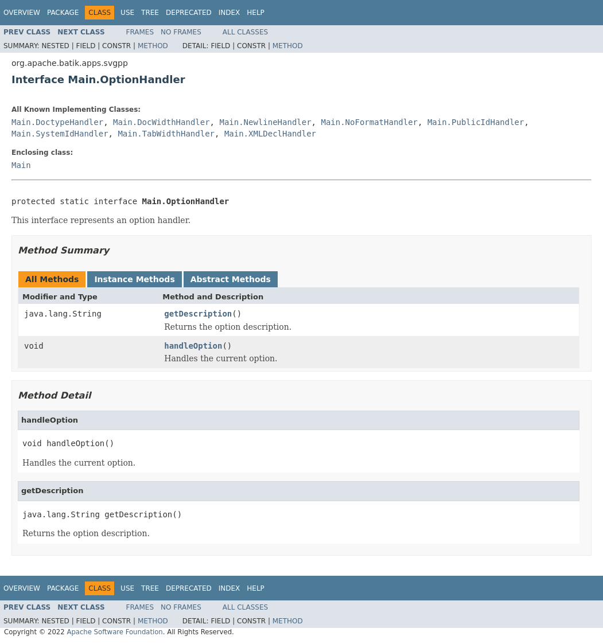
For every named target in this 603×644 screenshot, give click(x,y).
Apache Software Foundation (114, 632)
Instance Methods (134, 279)
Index (229, 13)
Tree (150, 13)
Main (21, 165)
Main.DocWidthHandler (161, 122)
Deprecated (189, 13)
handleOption (193, 345)
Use (127, 13)
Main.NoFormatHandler (369, 122)
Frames (140, 32)
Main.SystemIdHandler (59, 133)
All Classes (245, 32)
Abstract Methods (230, 279)
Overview (21, 13)
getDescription (198, 313)
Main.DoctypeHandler (57, 122)
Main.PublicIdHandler (475, 122)
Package (63, 13)
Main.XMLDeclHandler (270, 133)
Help (255, 13)
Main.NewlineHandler (265, 122)
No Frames (181, 32)
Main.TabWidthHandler (166, 133)
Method (153, 46)
